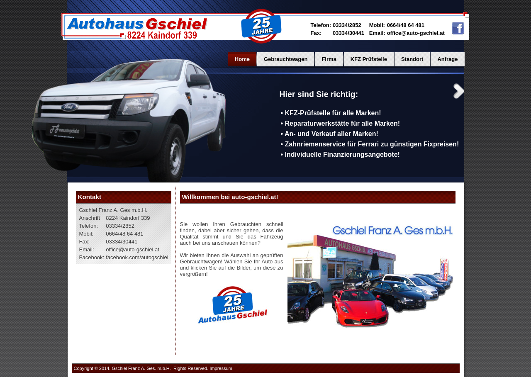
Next (458, 91)
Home (242, 59)
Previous (263, 91)
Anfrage (447, 59)
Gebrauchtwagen (285, 59)
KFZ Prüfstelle (369, 59)
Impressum (220, 368)
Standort (412, 59)
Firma (329, 59)
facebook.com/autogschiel (137, 257)
